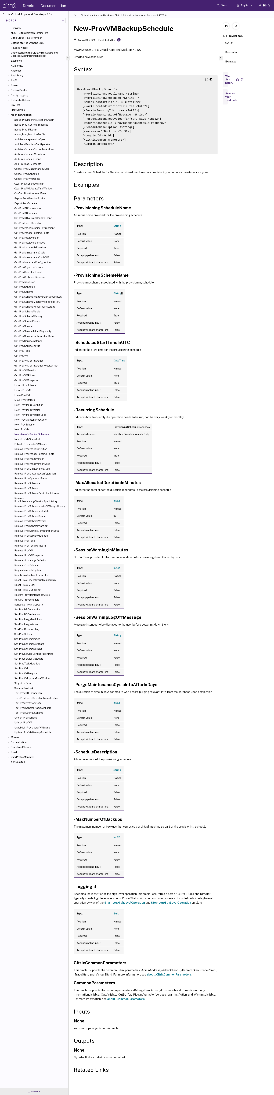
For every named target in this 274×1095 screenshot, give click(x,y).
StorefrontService (21, 747)
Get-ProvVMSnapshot (26, 380)
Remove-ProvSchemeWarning (31, 526)
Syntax (229, 44)
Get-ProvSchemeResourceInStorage (34, 306)
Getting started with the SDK (27, 43)
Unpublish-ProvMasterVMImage (32, 727)
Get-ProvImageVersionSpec (29, 242)
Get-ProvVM (21, 355)
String (117, 226)
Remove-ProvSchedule (27, 483)
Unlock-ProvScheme (25, 717)
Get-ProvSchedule (24, 287)
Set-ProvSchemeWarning (28, 649)
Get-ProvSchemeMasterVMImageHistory (37, 301)
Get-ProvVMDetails (25, 370)
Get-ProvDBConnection (27, 208)
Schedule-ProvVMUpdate (28, 604)
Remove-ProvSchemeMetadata (31, 511)
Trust (14, 752)
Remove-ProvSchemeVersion (30, 521)
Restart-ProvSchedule (26, 599)
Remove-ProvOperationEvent (30, 478)
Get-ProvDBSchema (25, 213)
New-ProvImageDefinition (28, 404)
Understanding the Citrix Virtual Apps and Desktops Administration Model (34, 54)
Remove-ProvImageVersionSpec (32, 463)
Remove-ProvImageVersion (29, 458)
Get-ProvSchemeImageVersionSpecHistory (38, 296)
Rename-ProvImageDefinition (30, 560)
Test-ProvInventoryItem (27, 703)
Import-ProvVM (22, 390)
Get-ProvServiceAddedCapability (32, 331)
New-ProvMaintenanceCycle (30, 419)
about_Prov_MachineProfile (29, 134)
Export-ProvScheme (25, 203)
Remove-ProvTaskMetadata (30, 545)
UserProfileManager (22, 757)
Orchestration (19, 742)
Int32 (116, 500)
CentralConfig (19, 90)
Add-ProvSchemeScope (27, 159)
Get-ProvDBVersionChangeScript (33, 218)
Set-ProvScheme (23, 634)
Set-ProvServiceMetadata (28, 658)
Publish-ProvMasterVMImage (30, 444)
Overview (16, 28)
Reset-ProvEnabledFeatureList (31, 575)
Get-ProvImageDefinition (28, 223)
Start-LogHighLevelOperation (124, 902)
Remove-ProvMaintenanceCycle (32, 468)
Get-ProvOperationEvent (28, 272)
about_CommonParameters (126, 999)
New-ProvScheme (24, 424)
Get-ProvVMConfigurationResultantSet (36, 365)
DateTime (119, 360)
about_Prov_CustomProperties (31, 124)
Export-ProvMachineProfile (29, 198)
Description (231, 54)
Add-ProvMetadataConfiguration (32, 144)
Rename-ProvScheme (26, 565)
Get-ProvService (23, 326)
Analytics (16, 70)
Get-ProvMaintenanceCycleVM (31, 257)
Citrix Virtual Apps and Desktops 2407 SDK (145, 15)
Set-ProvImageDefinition (28, 619)
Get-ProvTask (22, 350)
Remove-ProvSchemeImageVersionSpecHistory (35, 500)
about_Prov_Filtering (25, 129)
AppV (14, 80)
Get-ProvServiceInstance (28, 341)
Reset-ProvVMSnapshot (27, 589)
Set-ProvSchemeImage (27, 639)
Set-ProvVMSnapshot (26, 673)
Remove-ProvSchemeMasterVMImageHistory (39, 506)
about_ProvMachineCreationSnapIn (34, 119)
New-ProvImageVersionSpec (30, 414)
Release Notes (19, 47)
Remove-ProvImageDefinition (30, 449)
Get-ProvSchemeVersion (27, 311)
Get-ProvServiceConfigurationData (34, 336)
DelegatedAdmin (20, 100)
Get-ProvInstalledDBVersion (30, 247)
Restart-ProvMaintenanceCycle (32, 594)
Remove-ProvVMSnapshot (29, 555)
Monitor (15, 737)
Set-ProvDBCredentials (27, 614)
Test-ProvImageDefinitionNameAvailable (37, 698)
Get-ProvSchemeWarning (28, 316)
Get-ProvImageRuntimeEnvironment (34, 228)
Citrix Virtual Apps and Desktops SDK (100, 15)
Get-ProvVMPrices (24, 375)
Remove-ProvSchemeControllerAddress (36, 493)
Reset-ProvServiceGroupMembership (35, 580)
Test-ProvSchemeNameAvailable (32, 708)
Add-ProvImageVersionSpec (30, 139)
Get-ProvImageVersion (26, 237)
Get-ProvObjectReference (29, 267)
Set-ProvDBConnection (27, 609)
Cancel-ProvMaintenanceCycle (31, 168)
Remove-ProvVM (23, 550)
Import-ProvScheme (25, 385)
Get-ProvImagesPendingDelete (31, 232)
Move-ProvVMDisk (24, 400)
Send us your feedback (231, 97)
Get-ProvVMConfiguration (29, 360)
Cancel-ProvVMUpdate (27, 178)
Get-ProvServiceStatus (27, 346)
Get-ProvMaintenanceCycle (29, 252)
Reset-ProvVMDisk (24, 585)
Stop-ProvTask (22, 683)
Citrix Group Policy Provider (26, 37)
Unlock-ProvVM (23, 722)
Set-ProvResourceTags (27, 629)
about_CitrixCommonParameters (29, 33)
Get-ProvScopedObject (27, 321)
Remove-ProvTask (24, 540)
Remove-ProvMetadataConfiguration (35, 473)
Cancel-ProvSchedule (26, 174)
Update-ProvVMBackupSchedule (33, 732)
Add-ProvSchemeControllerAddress (34, 149)
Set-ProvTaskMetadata (27, 663)
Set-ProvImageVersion (26, 624)
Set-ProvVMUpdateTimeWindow (32, 678)
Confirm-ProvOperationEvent (30, 193)
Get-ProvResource (24, 282)
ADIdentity (17, 65)
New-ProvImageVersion (27, 410)
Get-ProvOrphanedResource (30, 277)
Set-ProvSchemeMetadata (29, 643)
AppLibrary (17, 75)
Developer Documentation (44, 6)
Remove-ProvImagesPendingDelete (34, 454)
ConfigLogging (19, 95)
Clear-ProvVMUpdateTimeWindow (33, 188)
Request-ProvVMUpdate (28, 570)
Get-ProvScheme (23, 291)
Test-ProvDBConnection (28, 693)
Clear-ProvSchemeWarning (29, 183)
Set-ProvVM (21, 668)
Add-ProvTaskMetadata (27, 164)
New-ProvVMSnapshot (27, 439)
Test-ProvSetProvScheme (28, 712)
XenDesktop (18, 762)
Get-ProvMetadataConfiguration (32, 262)
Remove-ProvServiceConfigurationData (36, 530)
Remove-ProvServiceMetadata (31, 535)
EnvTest (15, 105)
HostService (18, 110)
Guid (116, 913)
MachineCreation (21, 114)
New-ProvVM (21, 429)
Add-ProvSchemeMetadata (29, 154)
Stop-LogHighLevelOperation (171, 902)
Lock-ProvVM (22, 395)
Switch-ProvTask (24, 688)
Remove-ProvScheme (26, 488)
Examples (16, 60)
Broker (15, 85)
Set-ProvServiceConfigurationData (33, 653)
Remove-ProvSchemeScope (30, 516)
